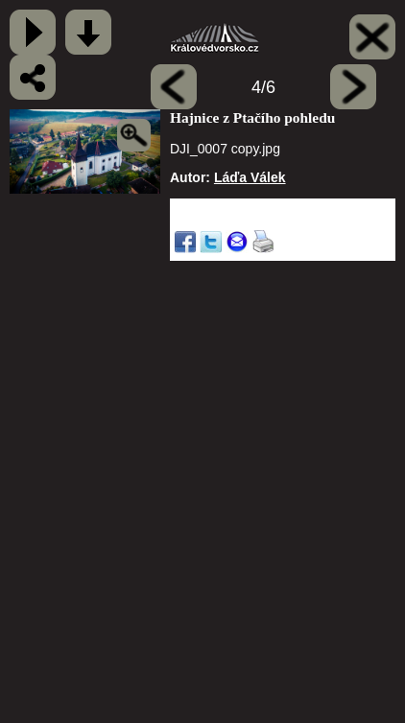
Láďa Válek (250, 177)
